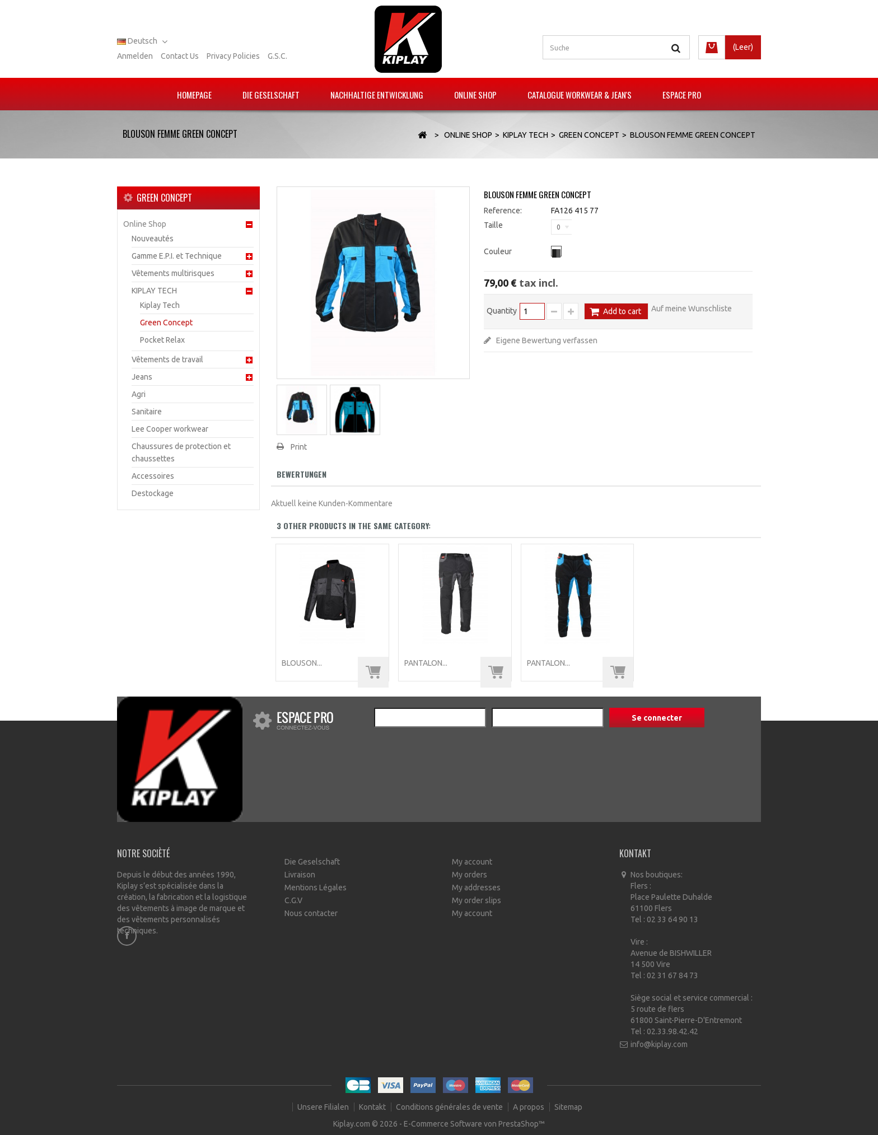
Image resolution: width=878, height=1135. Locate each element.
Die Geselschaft (271, 94)
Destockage (153, 493)
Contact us (180, 56)
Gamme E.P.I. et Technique (177, 255)
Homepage (194, 94)
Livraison (299, 874)
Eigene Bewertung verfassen (545, 340)
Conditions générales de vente (450, 1107)
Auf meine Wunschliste (691, 308)
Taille (494, 225)
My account (472, 861)
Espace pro (681, 94)
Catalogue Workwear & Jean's (579, 94)
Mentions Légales (315, 887)
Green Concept (166, 322)
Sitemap (568, 1107)
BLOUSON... (302, 662)
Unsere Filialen (324, 1107)
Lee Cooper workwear (170, 428)
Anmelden (135, 56)
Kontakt (373, 1107)
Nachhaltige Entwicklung (376, 94)
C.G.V (293, 900)
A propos (529, 1107)
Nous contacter (311, 913)
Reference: (503, 210)
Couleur (498, 251)
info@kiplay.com (659, 1044)
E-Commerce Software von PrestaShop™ (474, 1123)
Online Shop (475, 94)
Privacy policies (233, 56)
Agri (139, 394)
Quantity (502, 310)
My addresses (476, 887)
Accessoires (153, 475)
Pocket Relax (162, 339)
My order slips (476, 900)
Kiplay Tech (160, 305)
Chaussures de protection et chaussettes (181, 452)
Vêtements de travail (167, 359)
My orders (469, 874)
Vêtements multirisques (173, 273)
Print (299, 446)
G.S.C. (277, 56)
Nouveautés (153, 238)
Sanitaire (147, 411)
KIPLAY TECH (154, 290)
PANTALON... (425, 662)
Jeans (142, 376)
